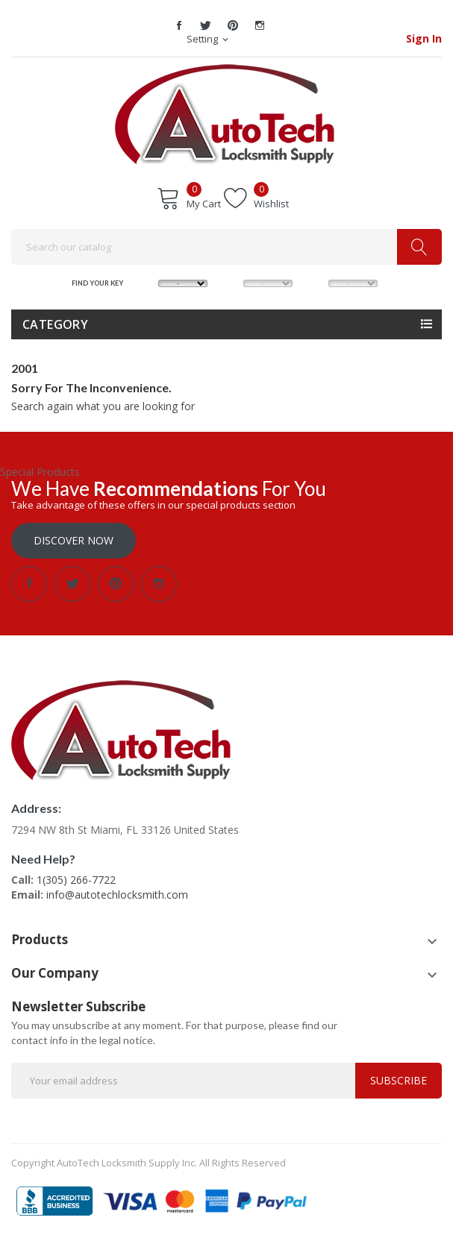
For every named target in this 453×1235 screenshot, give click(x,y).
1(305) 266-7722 (76, 880)
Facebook (179, 25)
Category (55, 324)
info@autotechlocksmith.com (117, 894)
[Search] (226, 247)
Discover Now (73, 540)
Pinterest (233, 25)
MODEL (231, 282)
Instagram (260, 25)
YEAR (316, 282)
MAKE (146, 282)
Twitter (206, 25)
